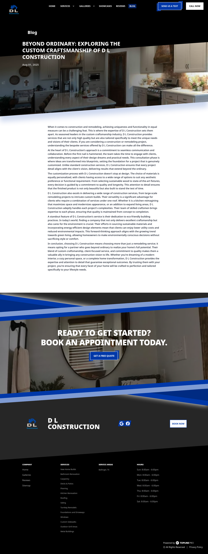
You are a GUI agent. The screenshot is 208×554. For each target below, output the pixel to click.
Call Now (194, 6)
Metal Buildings (67, 531)
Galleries (26, 474)
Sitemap (26, 485)
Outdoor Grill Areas (68, 526)
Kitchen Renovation (68, 493)
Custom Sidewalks (68, 522)
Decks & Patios (66, 483)
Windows (64, 517)
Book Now (178, 423)
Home (25, 469)
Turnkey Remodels (68, 507)
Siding (63, 502)
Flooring (64, 488)
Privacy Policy (196, 547)
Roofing (63, 498)
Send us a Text (169, 6)
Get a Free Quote (104, 355)
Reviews (26, 480)
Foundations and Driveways (72, 512)
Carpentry (64, 479)
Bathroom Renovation (70, 474)
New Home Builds (68, 469)
